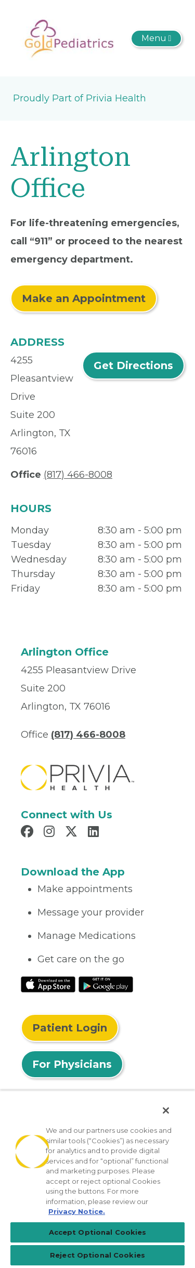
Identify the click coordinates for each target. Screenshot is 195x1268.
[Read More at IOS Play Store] (48, 983)
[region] (97, 1179)
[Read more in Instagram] (51, 833)
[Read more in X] (73, 833)
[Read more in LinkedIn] (95, 833)
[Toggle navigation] (156, 38)
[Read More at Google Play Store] (106, 983)
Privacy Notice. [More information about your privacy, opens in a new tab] (76, 1211)
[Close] (165, 1110)
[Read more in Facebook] (28, 833)
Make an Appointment (84, 298)
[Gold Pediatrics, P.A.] (69, 37)
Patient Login (69, 1028)
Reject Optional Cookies (97, 1255)
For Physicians (72, 1064)
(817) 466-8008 (78, 474)
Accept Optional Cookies (98, 1232)
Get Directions (133, 365)
